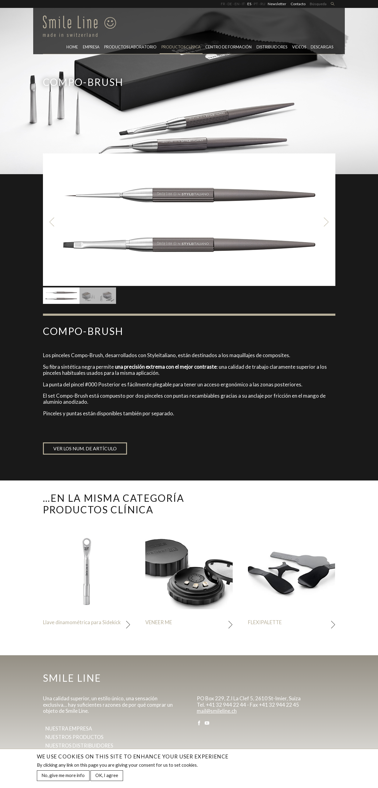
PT (256, 4)
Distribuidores (271, 48)
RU (262, 4)
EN (237, 4)
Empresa (91, 48)
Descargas (322, 48)
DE (230, 4)
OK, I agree (106, 775)
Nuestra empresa (69, 729)
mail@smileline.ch (217, 712)
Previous (50, 222)
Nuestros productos (75, 738)
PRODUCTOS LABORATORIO (130, 48)
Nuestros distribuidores (80, 747)
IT (243, 4)
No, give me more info (63, 775)
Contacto (298, 4)
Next (327, 222)
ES (249, 4)
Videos (299, 48)
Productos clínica (181, 48)
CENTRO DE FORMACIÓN (228, 48)
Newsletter (277, 4)
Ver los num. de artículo (86, 449)
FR (223, 4)
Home (72, 48)
